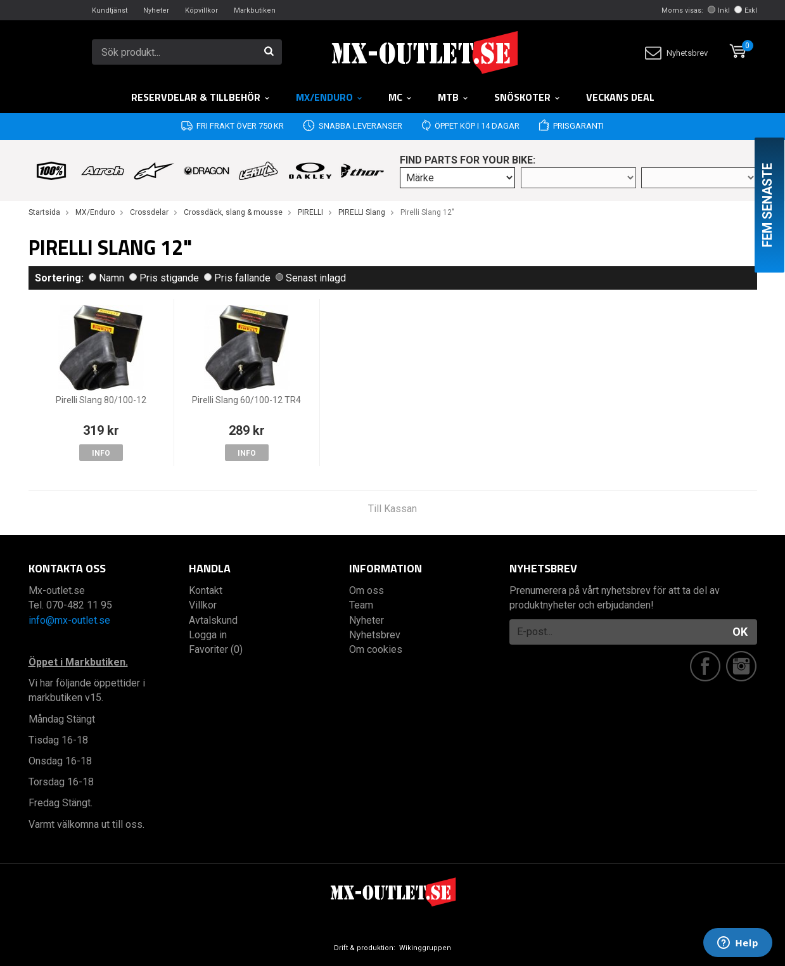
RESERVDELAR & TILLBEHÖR (201, 97)
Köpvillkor (201, 10)
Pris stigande (164, 278)
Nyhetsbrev (676, 53)
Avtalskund (213, 620)
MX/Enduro (329, 97)
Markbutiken (255, 10)
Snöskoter (527, 97)
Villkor (203, 605)
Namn (106, 278)
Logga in (208, 635)
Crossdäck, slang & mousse (233, 212)
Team (361, 605)
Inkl (719, 10)
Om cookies (375, 649)
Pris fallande (237, 278)
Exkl (745, 10)
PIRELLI (310, 212)
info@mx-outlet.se (69, 620)
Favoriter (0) (216, 649)
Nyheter (156, 10)
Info (101, 453)
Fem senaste (767, 205)
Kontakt (205, 590)
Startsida (44, 212)
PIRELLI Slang (361, 212)
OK (740, 631)
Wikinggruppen (425, 948)
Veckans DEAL (620, 97)
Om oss (366, 590)
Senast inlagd (311, 278)
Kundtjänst (109, 10)
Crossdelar (149, 212)
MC (400, 97)
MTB (453, 97)
